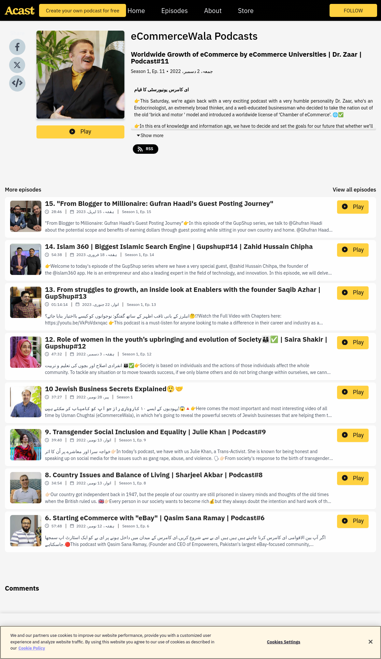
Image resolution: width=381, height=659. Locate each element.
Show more (149, 135)
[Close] (370, 645)
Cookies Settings (283, 645)
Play (80, 131)
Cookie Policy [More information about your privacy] (31, 651)
